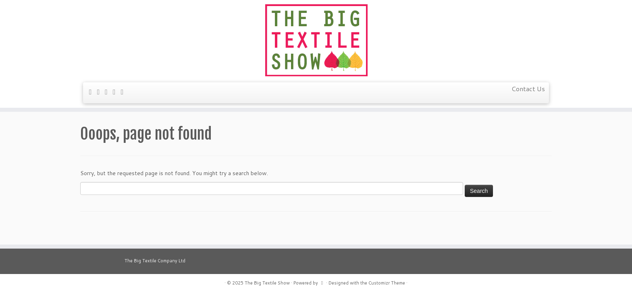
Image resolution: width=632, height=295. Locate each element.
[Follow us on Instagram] (125, 91)
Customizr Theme (386, 283)
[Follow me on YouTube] (117, 91)
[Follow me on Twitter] (101, 91)
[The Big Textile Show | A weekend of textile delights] (316, 40)
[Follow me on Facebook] (109, 91)
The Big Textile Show (267, 283)
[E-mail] (93, 91)
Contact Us (528, 88)
